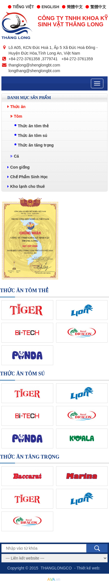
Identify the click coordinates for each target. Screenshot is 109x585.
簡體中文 (72, 7)
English (48, 7)
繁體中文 (96, 7)
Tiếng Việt (21, 7)
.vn (53, 579)
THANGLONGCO (56, 568)
